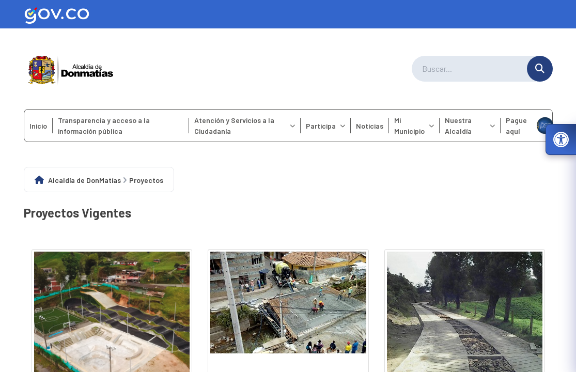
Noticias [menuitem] (369, 125)
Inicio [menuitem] (38, 125)
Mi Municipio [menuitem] (414, 125)
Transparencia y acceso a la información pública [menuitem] (104, 125)
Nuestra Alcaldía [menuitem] (470, 125)
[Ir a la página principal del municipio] (71, 69)
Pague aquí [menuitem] (529, 125)
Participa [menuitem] (325, 125)
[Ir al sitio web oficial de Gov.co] (288, 14)
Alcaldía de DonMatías (84, 180)
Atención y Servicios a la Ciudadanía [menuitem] (244, 125)
